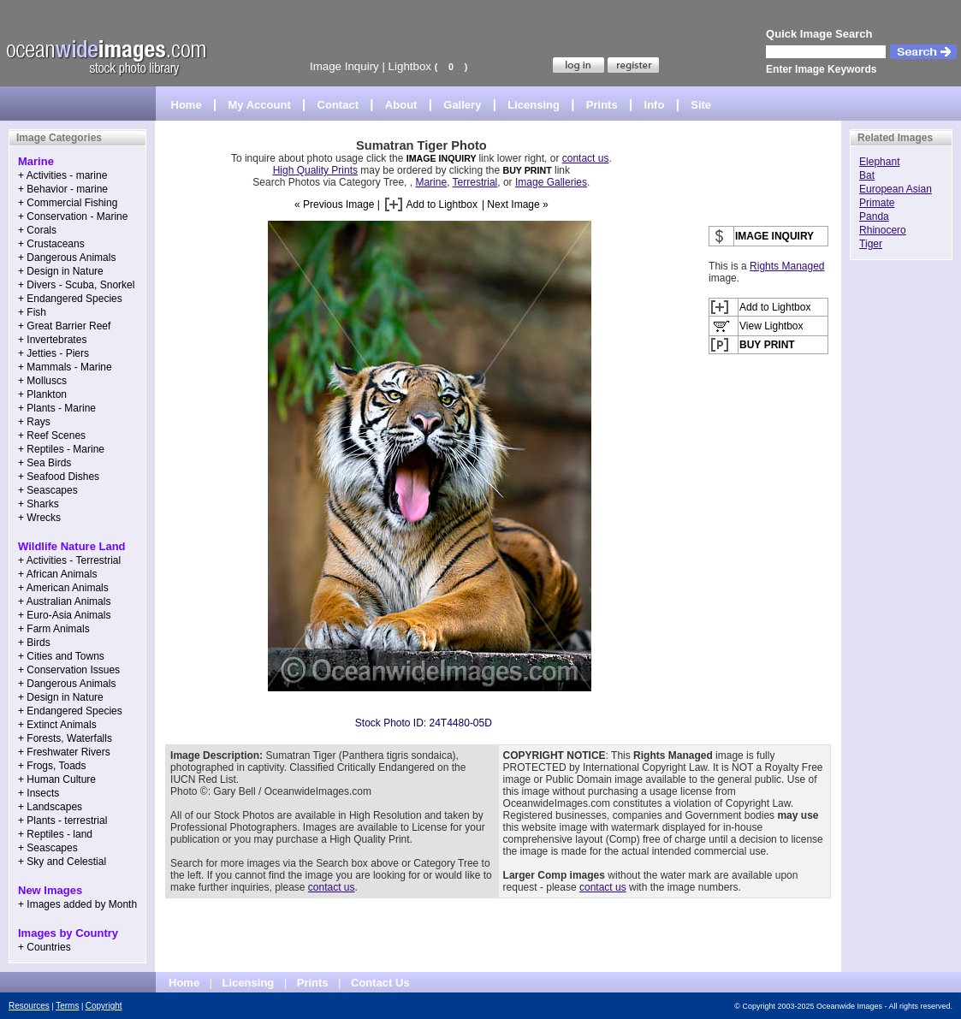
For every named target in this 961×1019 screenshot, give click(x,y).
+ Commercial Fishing (67, 203)
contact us (585, 158)
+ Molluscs (42, 381)
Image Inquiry (344, 66)
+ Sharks (38, 504)
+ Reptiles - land (55, 834)
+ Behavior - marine (63, 189)
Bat (867, 175)
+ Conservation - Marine (73, 216)
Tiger (870, 244)
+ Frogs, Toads (52, 766)
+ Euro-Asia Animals (64, 615)
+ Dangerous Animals (67, 258)
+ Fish (32, 312)
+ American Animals (63, 588)
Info (654, 104)
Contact (338, 104)
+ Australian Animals (64, 601)
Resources (29, 1005)
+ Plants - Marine (57, 408)
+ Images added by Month (77, 904)
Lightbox (410, 66)
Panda (874, 216)
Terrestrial (475, 182)
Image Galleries (551, 182)
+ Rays (34, 422)
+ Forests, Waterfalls (65, 738)
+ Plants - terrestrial (62, 820)
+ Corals (37, 230)
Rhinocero (882, 230)
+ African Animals (57, 574)
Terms (67, 1005)
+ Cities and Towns (61, 656)
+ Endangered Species (70, 299)
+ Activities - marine (62, 175)
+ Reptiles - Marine (61, 449)
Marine (431, 182)
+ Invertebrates (52, 340)
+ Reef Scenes (52, 435)
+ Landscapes (50, 807)
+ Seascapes (48, 490)
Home (186, 104)
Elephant (879, 162)
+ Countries (44, 947)
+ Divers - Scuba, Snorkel (76, 285)
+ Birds (34, 643)
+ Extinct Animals (57, 725)
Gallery (462, 104)
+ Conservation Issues (69, 670)
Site (701, 104)
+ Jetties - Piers (53, 353)
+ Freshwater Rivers (64, 752)
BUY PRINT (526, 170)
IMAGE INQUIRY (442, 158)
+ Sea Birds (44, 463)
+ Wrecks (39, 518)
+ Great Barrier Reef (64, 326)
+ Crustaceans (51, 244)
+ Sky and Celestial (62, 862)
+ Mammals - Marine (65, 367)
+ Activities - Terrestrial (69, 560)
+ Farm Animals (54, 629)
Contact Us (380, 982)
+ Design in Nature (61, 271)
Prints (602, 104)
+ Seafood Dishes (58, 477)
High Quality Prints (315, 170)
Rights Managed (787, 266)
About (401, 104)
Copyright (104, 1005)
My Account (259, 104)
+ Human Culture (57, 779)
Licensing (533, 104)
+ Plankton (42, 394)
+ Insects (38, 793)
